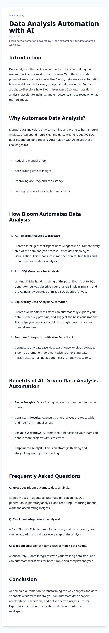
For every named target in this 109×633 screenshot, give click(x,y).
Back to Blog (16, 15)
